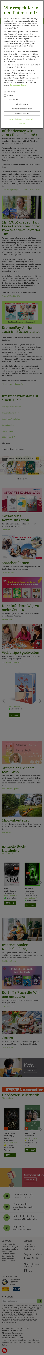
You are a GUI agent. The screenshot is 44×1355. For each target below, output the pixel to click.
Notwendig (11, 92)
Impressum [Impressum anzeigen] (21, 124)
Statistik (10, 96)
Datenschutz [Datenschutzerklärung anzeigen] (30, 119)
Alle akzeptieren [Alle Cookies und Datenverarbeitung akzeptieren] (22, 104)
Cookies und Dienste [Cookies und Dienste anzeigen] (14, 119)
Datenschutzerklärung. (18, 85)
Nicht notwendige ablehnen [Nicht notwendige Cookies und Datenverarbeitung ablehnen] (22, 109)
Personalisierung (13, 99)
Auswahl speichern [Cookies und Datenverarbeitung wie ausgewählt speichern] (22, 113)
